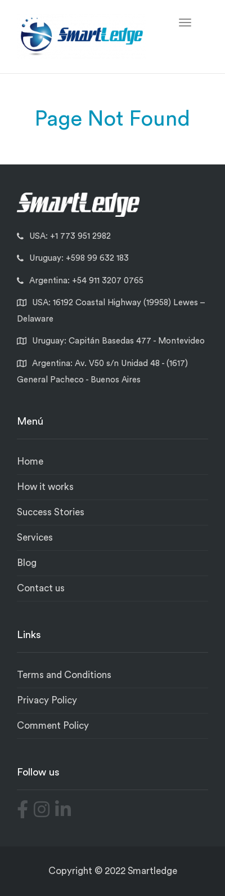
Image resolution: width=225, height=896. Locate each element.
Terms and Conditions (64, 675)
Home (30, 461)
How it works (45, 487)
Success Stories (50, 512)
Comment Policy (53, 725)
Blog (27, 563)
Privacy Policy (47, 700)
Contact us (41, 588)
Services (35, 537)
